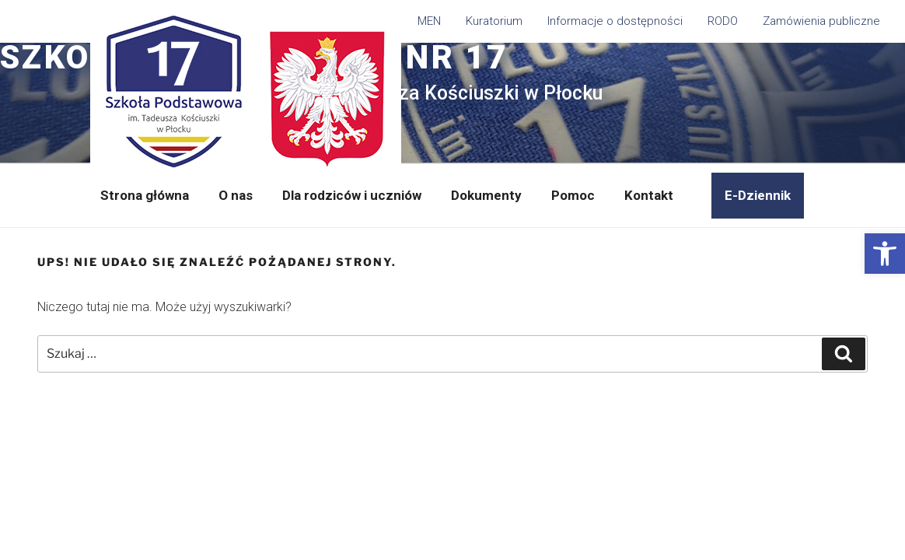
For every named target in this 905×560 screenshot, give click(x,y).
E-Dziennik (758, 195)
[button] (885, 253)
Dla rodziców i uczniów (351, 195)
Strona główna (144, 195)
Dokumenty (486, 195)
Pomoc (573, 195)
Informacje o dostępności (615, 21)
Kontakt (648, 195)
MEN (429, 21)
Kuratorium (494, 21)
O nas (235, 195)
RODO (723, 21)
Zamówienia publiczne (821, 21)
